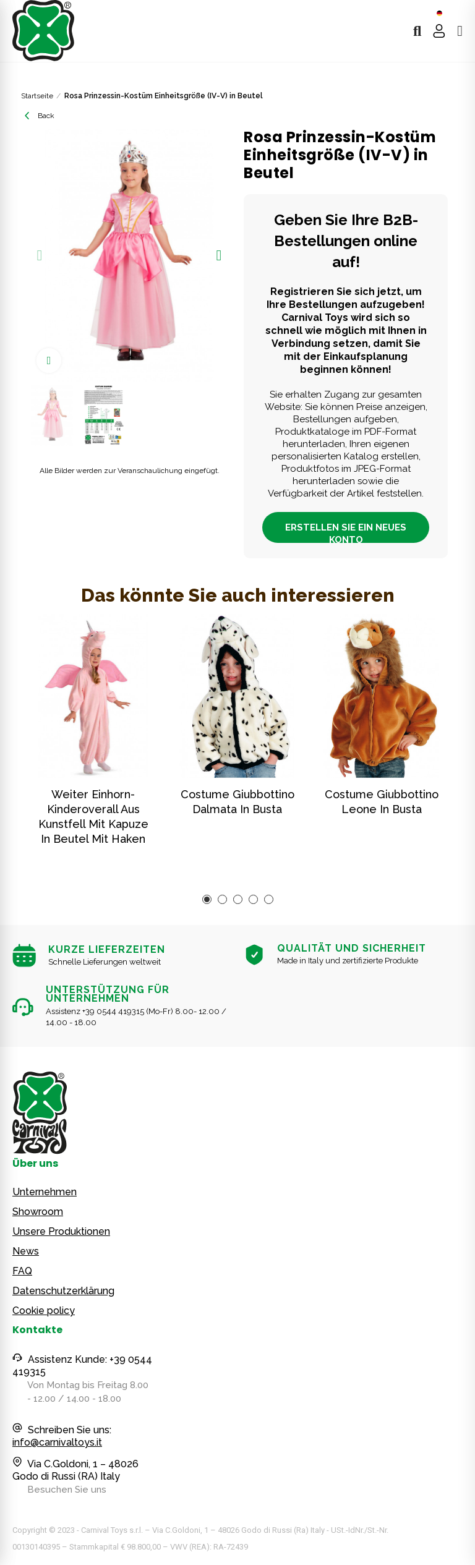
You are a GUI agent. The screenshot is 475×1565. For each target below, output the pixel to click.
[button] (39, 255)
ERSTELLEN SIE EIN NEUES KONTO (345, 532)
